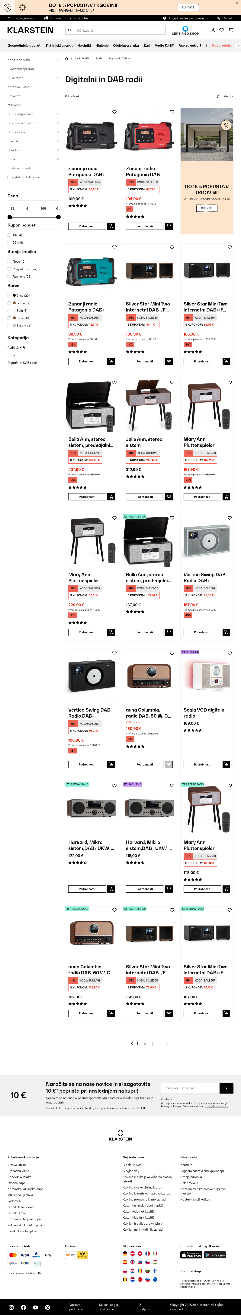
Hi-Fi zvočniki (17, 132)
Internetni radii (21, 168)
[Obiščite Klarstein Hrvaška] (132, 1271)
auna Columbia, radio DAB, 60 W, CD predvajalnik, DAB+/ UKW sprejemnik (148, 713)
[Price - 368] (49, 208)
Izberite (224, 96)
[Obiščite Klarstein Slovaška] (140, 1262)
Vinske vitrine (17, 1165)
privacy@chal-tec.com (216, 1106)
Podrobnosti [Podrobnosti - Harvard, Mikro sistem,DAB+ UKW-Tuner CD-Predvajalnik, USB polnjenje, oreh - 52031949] (87, 889)
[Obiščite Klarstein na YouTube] (35, 1307)
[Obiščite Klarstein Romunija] (140, 1271)
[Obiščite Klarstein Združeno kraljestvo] (132, 1262)
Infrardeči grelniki (20, 1195)
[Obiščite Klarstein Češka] (147, 1262)
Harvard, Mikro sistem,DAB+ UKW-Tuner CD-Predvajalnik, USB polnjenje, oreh (89, 845)
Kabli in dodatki (19, 60)
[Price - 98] (19, 208)
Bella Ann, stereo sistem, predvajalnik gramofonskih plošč (90, 442)
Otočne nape (17, 1183)
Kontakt (228, 18)
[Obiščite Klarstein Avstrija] (132, 1253)
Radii (11, 159)
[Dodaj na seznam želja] (114, 112)
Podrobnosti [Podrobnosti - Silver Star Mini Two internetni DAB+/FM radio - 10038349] (202, 361)
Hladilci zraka (17, 1213)
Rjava (21, 318)
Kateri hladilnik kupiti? (139, 1217)
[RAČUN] (213, 30)
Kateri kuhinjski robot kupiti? (143, 1205)
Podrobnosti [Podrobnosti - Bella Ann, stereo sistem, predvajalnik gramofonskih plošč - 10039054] (87, 496)
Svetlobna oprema (21, 69)
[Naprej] (238, 46)
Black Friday (132, 1165)
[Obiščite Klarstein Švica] (140, 1253)
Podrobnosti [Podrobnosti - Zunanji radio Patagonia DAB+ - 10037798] (87, 226)
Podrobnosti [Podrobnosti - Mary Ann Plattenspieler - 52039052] (202, 889)
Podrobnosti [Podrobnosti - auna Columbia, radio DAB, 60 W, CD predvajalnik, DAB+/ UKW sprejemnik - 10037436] (145, 764)
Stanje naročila (191, 1177)
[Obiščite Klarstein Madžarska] (155, 1262)
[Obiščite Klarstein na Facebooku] (23, 1307)
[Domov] (70, 58)
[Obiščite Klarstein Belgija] (125, 1279)
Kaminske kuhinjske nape (25, 1189)
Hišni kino (14, 150)
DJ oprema (15, 78)
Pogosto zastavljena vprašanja (188, 18)
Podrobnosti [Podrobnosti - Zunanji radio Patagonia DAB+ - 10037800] (87, 361)
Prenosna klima (19, 1171)
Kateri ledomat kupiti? (139, 1211)
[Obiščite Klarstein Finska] (155, 1271)
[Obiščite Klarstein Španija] (125, 1262)
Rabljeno (22, 276)
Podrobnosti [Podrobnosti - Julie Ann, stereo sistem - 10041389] (145, 496)
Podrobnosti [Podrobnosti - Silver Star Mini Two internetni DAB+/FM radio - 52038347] (145, 1013)
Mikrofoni (14, 105)
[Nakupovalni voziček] (230, 30)
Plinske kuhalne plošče (23, 1231)
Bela (20, 310)
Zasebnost (166, 1099)
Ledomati (14, 1201)
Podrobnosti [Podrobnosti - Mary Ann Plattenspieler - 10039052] (202, 496)
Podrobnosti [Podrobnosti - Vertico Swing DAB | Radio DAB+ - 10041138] (87, 764)
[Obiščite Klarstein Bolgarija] (147, 1271)
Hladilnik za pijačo (21, 1207)
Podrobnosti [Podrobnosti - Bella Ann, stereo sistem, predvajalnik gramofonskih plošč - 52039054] (145, 632)
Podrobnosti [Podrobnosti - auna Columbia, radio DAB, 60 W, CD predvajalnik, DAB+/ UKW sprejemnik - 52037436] (87, 1013)
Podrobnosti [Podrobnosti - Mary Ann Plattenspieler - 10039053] (87, 632)
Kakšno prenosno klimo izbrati (144, 1199)
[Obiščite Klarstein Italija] (155, 1253)
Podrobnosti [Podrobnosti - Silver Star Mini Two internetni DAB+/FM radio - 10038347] (145, 361)
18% (17, 235)
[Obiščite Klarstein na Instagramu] (11, 1307)
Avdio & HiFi (16, 347)
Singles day (131, 1171)
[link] (91, 134)
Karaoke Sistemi (19, 87)
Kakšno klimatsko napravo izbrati (147, 1193)
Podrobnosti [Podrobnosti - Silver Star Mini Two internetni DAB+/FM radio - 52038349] (202, 1013)
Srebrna (22, 325)
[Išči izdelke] (115, 30)
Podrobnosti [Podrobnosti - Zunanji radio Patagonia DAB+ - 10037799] (145, 226)
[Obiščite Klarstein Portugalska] (140, 1279)
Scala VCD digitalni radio (205, 713)
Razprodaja (221, 45)
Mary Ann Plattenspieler (199, 442)
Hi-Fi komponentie (20, 114)
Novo (19, 261)
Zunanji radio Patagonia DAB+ (86, 171)
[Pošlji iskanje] (69, 30)
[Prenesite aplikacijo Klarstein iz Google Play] (215, 1255)
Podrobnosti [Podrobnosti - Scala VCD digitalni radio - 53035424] (202, 764)
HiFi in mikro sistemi (22, 123)
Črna (21, 295)
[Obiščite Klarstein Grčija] (155, 1280)
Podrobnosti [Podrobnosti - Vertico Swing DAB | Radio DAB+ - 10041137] (202, 632)
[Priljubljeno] (221, 30)
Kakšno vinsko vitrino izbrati (142, 1187)
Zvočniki (13, 141)
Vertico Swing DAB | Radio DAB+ (205, 577)
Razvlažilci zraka (20, 1177)
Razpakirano (25, 269)
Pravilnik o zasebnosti (202, 1283)
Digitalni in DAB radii (25, 177)
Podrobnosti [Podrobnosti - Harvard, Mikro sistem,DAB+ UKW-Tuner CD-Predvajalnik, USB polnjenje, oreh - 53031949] (145, 889)
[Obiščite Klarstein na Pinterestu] (47, 1307)
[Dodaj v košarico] (111, 226)
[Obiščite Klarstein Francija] (147, 1253)
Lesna (21, 303)
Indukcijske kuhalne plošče (26, 1225)
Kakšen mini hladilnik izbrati (143, 1229)
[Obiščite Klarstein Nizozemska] (132, 1279)
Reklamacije (189, 1183)
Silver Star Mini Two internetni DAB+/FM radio (148, 307)
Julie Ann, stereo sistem (144, 442)
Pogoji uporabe (224, 1283)
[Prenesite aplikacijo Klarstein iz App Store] (191, 1255)
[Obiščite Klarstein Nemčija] (125, 1253)
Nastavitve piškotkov (195, 1199)
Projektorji (15, 96)
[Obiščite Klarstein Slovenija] (147, 1279)
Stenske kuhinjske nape (24, 1219)
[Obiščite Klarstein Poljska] (125, 1271)
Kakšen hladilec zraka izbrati (143, 1223)
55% (18, 242)
